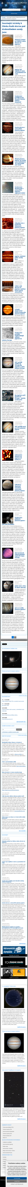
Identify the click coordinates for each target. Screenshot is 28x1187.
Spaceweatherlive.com (19, 811)
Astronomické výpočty (8, 1144)
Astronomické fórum (7, 1152)
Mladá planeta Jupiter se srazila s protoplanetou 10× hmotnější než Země (20, 162)
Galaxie (4, 1159)
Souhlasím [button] (17, 1178)
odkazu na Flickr (18, 754)
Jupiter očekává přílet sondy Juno (20, 257)
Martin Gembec (5, 740)
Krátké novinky (6, 736)
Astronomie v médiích (8, 1148)
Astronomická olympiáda (8, 1131)
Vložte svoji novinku (22, 735)
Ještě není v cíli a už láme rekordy (20, 586)
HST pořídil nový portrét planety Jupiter (20, 428)
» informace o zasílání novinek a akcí (10, 732)
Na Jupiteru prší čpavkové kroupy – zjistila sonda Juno (20, 397)
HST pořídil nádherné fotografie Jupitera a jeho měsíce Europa (20, 365)
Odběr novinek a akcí (8, 726)
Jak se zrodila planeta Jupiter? (20, 608)
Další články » (22, 943)
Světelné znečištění (7, 1142)
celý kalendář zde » (21, 721)
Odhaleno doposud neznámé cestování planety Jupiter (20, 488)
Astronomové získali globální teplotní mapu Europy (20, 555)
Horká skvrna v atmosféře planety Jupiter (20, 128)
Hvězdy (4, 1157)
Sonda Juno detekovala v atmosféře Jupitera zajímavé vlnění (20, 190)
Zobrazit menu (14, 13)
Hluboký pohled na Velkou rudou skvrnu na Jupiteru (20, 42)
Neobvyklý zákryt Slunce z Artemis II (12, 742)
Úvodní (3, 17)
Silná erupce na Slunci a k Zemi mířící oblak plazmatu (13, 817)
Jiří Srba (16, 253)
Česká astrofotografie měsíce (11, 671)
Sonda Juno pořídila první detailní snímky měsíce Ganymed (20, 99)
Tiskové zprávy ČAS (7, 1129)
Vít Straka (17, 514)
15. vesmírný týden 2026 (9, 986)
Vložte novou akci (23, 695)
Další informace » (21, 1027)
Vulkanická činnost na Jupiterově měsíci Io (18, 457)
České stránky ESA (7, 1135)
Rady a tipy (5, 1146)
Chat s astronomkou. (21, 766)
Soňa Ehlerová (5, 760)
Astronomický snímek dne (9, 648)
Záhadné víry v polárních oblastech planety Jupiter (20, 225)
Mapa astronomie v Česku (9, 1150)
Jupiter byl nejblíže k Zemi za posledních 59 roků (20, 72)
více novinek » (22, 831)
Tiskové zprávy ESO (7, 1133)
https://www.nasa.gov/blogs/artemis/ (10, 790)
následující (13, 640)
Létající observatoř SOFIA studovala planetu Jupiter (20, 311)
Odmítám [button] (17, 1181)
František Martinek (18, 36)
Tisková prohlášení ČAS (8, 1127)
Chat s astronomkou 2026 (9, 761)
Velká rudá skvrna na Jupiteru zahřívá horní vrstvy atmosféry (20, 289)
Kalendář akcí (6, 696)
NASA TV (5, 1137)
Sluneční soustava (18, 37)
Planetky (5, 1161)
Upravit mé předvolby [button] (17, 1184)
